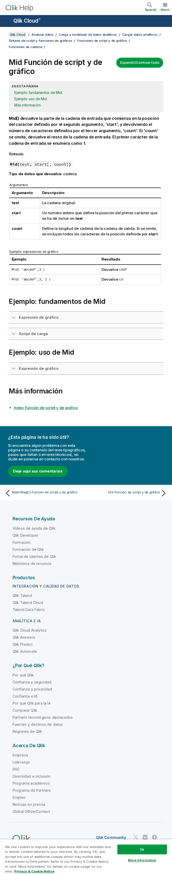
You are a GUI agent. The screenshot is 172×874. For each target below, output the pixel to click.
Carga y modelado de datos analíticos (88, 34)
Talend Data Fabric (29, 609)
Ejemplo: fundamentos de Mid (38, 92)
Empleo (19, 797)
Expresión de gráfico (39, 317)
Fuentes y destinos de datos (38, 724)
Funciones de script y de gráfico (102, 41)
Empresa (20, 755)
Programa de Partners (32, 790)
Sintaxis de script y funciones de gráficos (40, 41)
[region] (86, 856)
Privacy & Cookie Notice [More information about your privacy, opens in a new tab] (34, 871)
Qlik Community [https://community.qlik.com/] (111, 837)
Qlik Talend (22, 595)
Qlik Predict (22, 644)
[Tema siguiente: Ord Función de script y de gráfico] (128, 493)
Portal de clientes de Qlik (34, 556)
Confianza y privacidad (32, 689)
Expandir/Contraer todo (139, 62)
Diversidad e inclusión (32, 776)
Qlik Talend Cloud (28, 602)
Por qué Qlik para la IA (32, 703)
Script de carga (33, 333)
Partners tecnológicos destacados (43, 717)
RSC (16, 769)
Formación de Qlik (28, 549)
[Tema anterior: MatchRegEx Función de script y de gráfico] (44, 493)
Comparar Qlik (25, 710)
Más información (27, 105)
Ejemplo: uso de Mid (30, 99)
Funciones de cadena (25, 47)
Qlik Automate (25, 651)
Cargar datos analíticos (140, 34)
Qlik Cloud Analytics (30, 630)
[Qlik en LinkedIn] (145, 837)
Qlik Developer (25, 535)
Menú (165, 10)
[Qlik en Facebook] (154, 837)
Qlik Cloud (27, 21)
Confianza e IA (25, 696)
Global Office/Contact (31, 811)
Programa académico (31, 783)
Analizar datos (42, 34)
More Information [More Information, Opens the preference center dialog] (142, 860)
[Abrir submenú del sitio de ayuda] (7, 21)
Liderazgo (21, 762)
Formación (21, 542)
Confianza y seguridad (32, 682)
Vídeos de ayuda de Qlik (34, 528)
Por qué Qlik (23, 675)
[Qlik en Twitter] (136, 837)
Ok (142, 849)
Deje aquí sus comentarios (38, 471)
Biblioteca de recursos (32, 563)
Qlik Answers (24, 637)
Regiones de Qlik (27, 731)
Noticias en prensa (29, 804)
